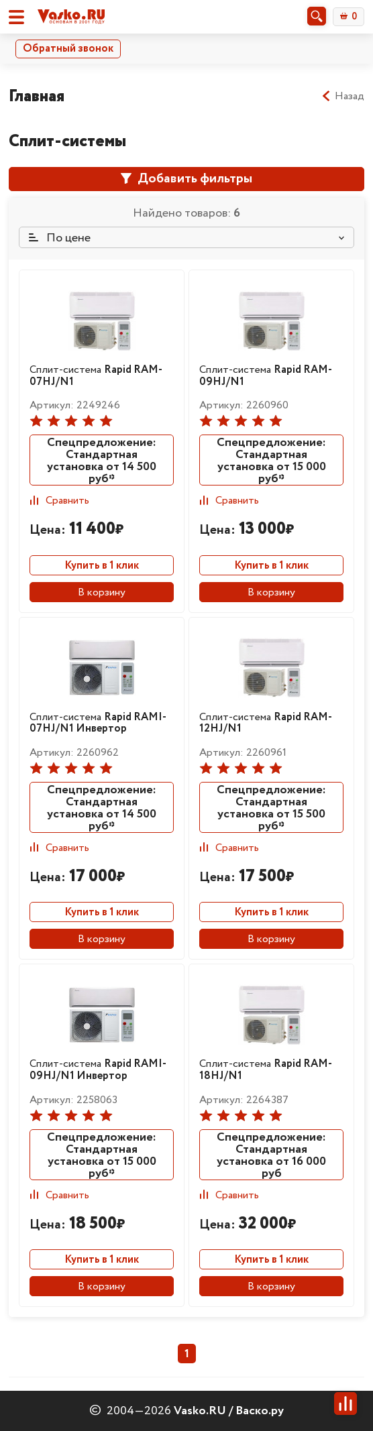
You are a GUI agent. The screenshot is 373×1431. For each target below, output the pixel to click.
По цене (60, 238)
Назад (342, 96)
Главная (36, 96)
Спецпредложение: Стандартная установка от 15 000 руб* (271, 460)
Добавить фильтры (186, 178)
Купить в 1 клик (101, 565)
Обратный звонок (68, 48)
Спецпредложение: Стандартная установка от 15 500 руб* (271, 807)
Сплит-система (96, 376)
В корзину (101, 592)
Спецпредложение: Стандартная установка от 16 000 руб (271, 1154)
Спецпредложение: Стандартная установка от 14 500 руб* (101, 460)
